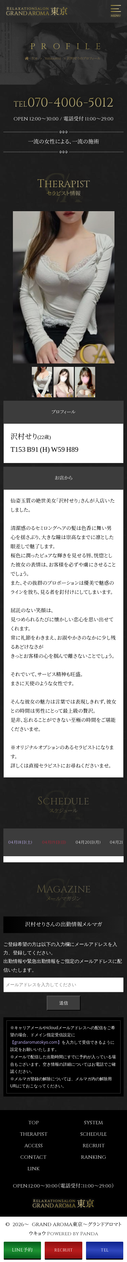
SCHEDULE (93, 1134)
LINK (33, 1168)
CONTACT (33, 1157)
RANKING (93, 1157)
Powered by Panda (72, 1233)
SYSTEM (93, 1122)
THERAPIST (33, 1134)
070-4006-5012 (63, 102)
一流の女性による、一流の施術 (63, 142)
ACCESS (33, 1145)
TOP (33, 1122)
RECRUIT (94, 1145)
